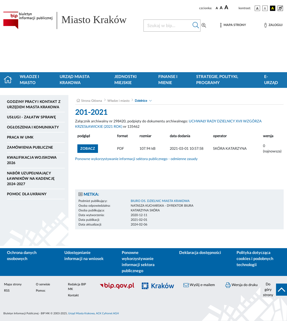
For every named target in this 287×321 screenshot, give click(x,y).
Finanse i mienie (167, 80)
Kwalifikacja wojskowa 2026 (32, 160)
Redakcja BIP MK (77, 287)
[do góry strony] (273, 290)
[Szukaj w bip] (195, 26)
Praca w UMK (20, 137)
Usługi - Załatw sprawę (31, 117)
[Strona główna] (9, 80)
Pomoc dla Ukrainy (26, 194)
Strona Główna (91, 100)
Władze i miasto (29, 80)
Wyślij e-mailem (199, 285)
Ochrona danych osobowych (22, 256)
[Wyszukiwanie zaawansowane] (204, 25)
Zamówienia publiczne (30, 147)
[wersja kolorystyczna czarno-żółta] (272, 8)
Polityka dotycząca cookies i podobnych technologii (255, 259)
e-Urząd (271, 80)
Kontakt (73, 295)
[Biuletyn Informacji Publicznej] (116, 288)
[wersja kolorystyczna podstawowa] (257, 8)
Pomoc (41, 290)
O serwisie (43, 284)
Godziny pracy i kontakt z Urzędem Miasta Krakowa (34, 104)
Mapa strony (13, 284)
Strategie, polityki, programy (217, 80)
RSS (7, 290)
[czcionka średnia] (221, 8)
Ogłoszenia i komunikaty (33, 127)
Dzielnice (141, 100)
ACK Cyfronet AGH (107, 313)
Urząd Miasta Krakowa (74, 80)
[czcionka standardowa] (216, 8)
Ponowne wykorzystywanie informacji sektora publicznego (138, 262)
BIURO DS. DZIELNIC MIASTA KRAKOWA (160, 201)
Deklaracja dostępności (200, 253)
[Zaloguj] (273, 25)
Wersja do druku (241, 285)
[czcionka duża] (231, 8)
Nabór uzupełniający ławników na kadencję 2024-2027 (30, 178)
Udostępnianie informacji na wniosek (84, 256)
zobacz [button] (89, 148)
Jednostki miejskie (125, 80)
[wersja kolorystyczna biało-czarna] (265, 8)
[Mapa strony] (233, 25)
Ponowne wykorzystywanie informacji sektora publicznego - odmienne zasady (136, 159)
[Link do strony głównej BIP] (70, 20)
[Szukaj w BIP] (167, 26)
